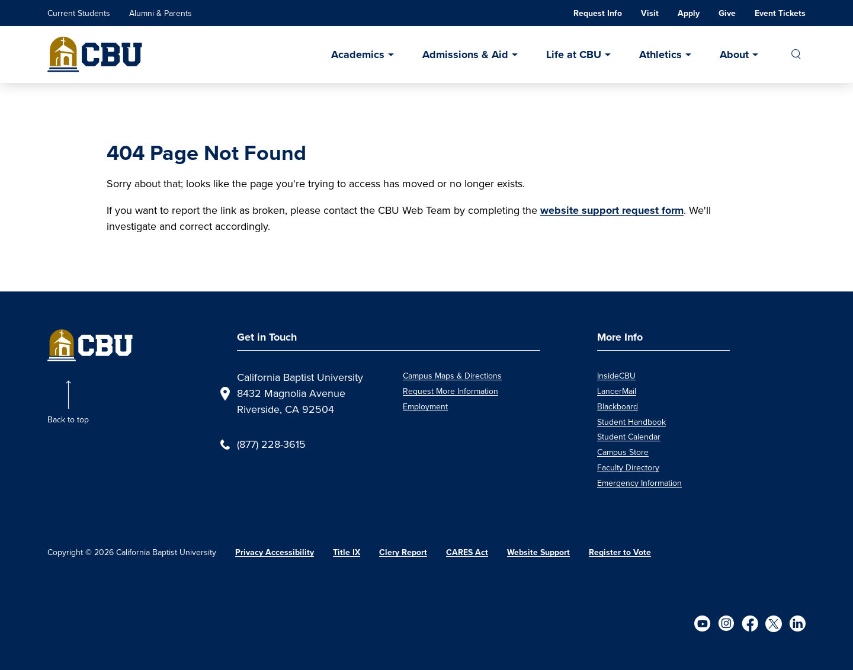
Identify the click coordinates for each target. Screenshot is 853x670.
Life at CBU (573, 54)
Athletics (660, 54)
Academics (357, 54)
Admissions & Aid (465, 54)
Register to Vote (620, 552)
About (734, 54)
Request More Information (450, 391)
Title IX (346, 552)
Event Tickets (780, 13)
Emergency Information (639, 483)
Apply (689, 13)
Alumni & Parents (160, 13)
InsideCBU (616, 376)
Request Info (597, 13)
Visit (650, 13)
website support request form (612, 210)
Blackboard (617, 406)
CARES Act (467, 552)
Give (727, 13)
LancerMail (616, 391)
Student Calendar (628, 437)
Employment (425, 406)
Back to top (68, 419)
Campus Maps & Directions (452, 376)
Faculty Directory (628, 467)
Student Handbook (631, 422)
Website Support (538, 552)
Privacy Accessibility (274, 552)
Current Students (78, 13)
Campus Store (623, 452)
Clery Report (403, 552)
